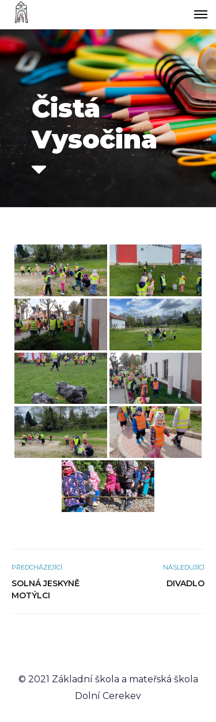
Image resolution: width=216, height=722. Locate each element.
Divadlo (185, 583)
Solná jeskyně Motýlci (45, 589)
